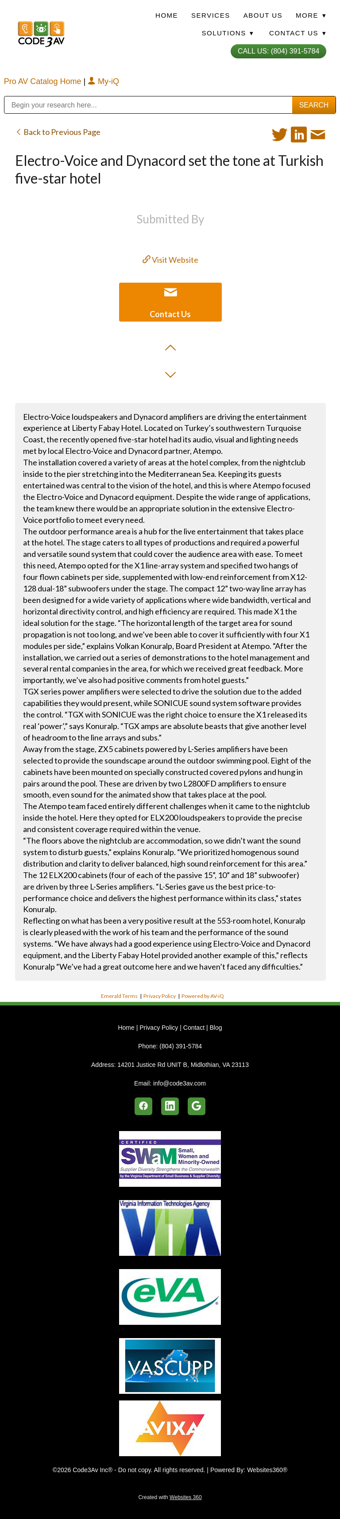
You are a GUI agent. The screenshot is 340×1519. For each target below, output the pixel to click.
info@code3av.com (179, 1083)
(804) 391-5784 (180, 1046)
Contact (194, 1027)
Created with (169, 1497)
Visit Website (170, 260)
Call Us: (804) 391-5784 (278, 51)
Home (166, 15)
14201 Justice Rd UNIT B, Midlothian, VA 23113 (183, 1064)
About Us (262, 15)
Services (210, 15)
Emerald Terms (119, 996)
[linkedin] (170, 1106)
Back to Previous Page (57, 132)
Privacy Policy (159, 996)
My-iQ (103, 81)
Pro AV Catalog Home (44, 81)
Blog (215, 1027)
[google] (196, 1106)
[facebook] (143, 1106)
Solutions (227, 33)
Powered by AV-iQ (203, 996)
